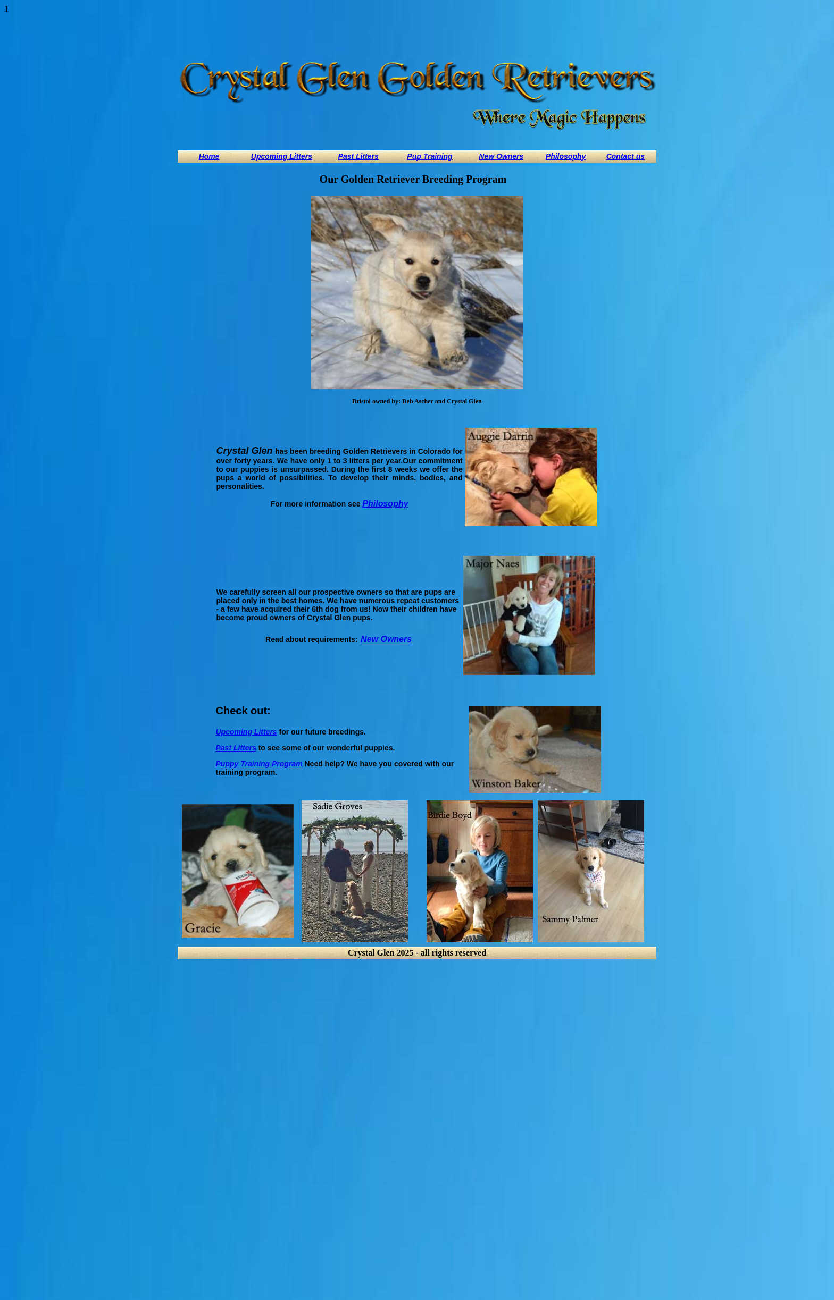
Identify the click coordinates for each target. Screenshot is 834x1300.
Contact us (625, 156)
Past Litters (358, 156)
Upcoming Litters (281, 156)
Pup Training (429, 156)
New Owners (501, 156)
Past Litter (234, 748)
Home (209, 156)
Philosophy (566, 156)
